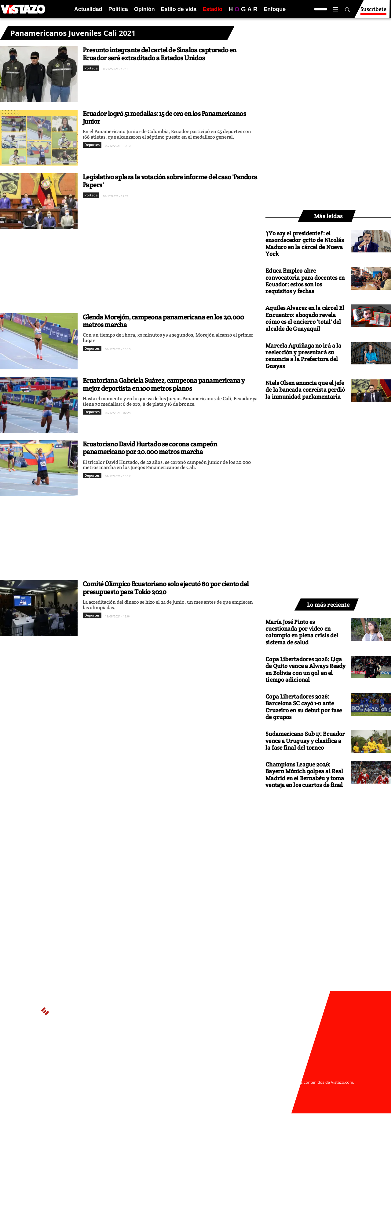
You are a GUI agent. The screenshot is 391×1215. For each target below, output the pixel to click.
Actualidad (88, 9)
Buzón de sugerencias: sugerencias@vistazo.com (127, 1100)
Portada (91, 68)
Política (118, 9)
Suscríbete (373, 12)
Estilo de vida (178, 9)
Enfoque (275, 9)
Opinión (144, 9)
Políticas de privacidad (101, 1088)
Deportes (92, 144)
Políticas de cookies (146, 1088)
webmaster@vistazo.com (266, 1076)
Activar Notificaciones (42, 1084)
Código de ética (94, 1094)
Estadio (212, 9)
